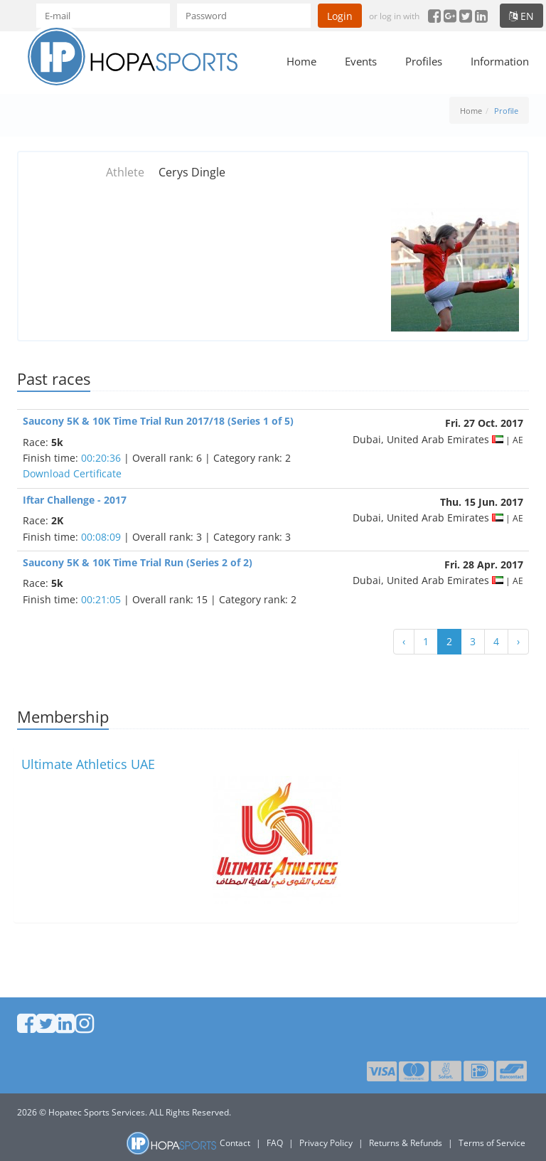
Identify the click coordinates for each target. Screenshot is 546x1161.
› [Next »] (518, 641)
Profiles (423, 61)
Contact (235, 1143)
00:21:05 (101, 599)
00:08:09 (101, 537)
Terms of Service (492, 1143)
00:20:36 (101, 458)
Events (361, 61)
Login (340, 16)
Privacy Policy (326, 1143)
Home (301, 61)
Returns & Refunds (405, 1143)
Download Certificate (72, 473)
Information (500, 61)
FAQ (275, 1143)
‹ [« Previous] (403, 641)
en (521, 16)
